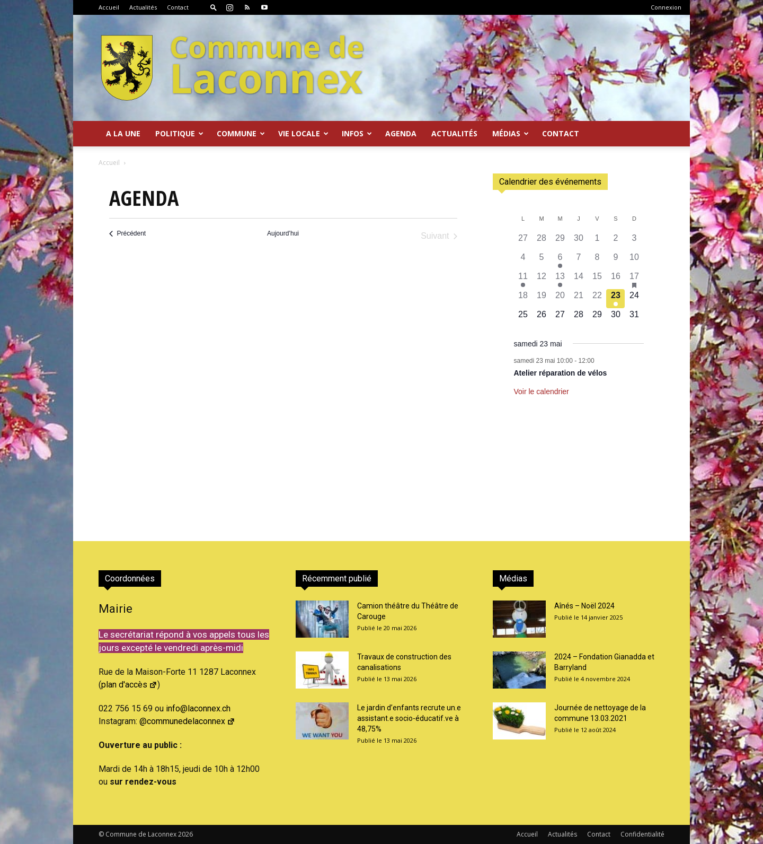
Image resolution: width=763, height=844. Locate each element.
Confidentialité (642, 834)
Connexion (666, 7)
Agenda (400, 133)
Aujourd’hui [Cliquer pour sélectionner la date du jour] (283, 233)
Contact (178, 7)
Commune (241, 133)
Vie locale (303, 133)
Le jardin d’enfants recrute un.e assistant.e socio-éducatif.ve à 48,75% (409, 718)
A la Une (123, 133)
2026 (185, 834)
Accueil (109, 7)
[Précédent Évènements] (127, 233)
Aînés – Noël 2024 (584, 606)
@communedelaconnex (187, 721)
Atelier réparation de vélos (560, 373)
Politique (179, 133)
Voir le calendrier (541, 391)
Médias (510, 133)
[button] (213, 7)
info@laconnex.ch (198, 708)
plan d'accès (129, 685)
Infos (357, 133)
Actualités (143, 7)
